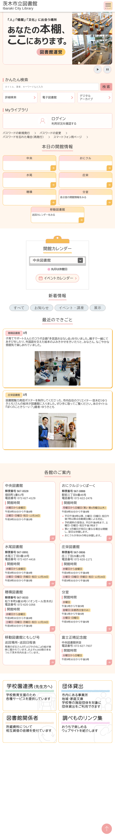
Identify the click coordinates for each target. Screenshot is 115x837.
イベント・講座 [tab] (71, 308)
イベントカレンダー (58, 278)
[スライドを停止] (107, 69)
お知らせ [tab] (41, 308)
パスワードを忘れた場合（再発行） (23, 137)
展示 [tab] (97, 308)
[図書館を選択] (57, 260)
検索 (106, 87)
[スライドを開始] (98, 69)
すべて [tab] (19, 308)
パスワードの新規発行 (16, 133)
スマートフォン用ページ (68, 137)
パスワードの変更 (50, 133)
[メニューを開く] (108, 6)
